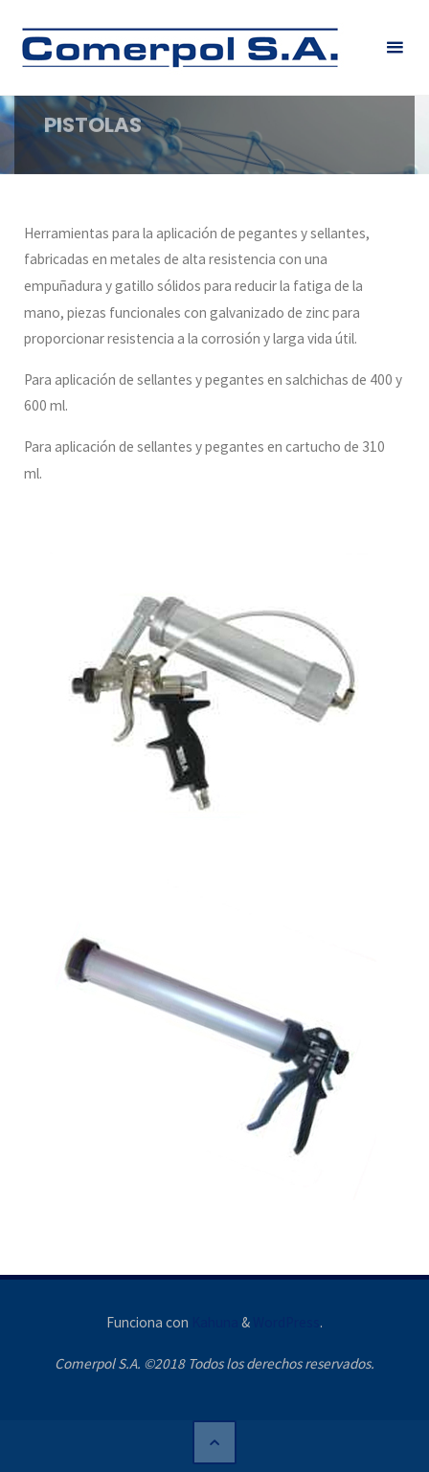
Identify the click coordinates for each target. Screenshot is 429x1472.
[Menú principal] (394, 48)
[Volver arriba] (214, 1442)
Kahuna (213, 1322)
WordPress (286, 1322)
